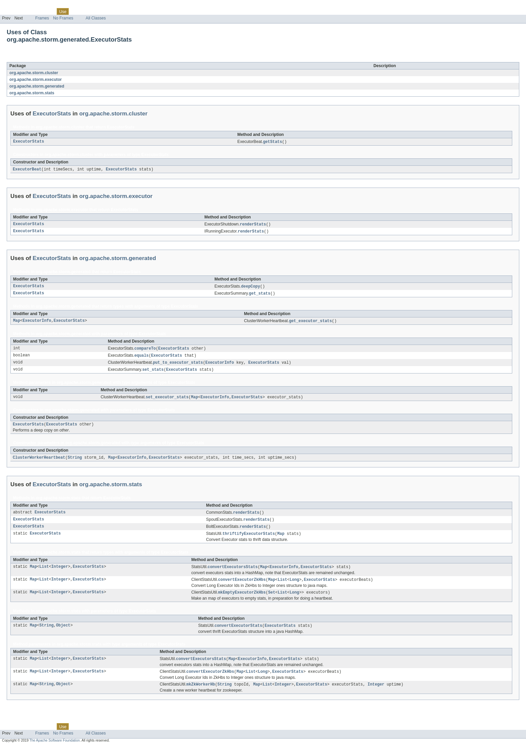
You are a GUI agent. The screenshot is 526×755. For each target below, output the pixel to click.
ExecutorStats (59, 58)
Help (128, 11)
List (44, 573)
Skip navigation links (18, 5)
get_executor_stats (310, 323)
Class (48, 11)
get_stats (259, 295)
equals (142, 358)
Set (271, 599)
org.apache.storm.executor (35, 79)
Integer (59, 573)
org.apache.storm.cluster (33, 72)
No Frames (63, 18)
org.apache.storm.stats (31, 93)
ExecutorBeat (27, 169)
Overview (10, 11)
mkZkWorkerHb (201, 693)
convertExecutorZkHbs (242, 586)
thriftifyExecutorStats (248, 540)
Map (16, 323)
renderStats (253, 225)
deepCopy (250, 288)
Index (115, 11)
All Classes (96, 18)
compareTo (145, 351)
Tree (76, 11)
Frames (42, 18)
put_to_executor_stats (178, 365)
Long (294, 586)
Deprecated (95, 11)
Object (63, 633)
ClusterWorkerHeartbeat (39, 462)
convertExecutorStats (238, 633)
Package (31, 11)
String (74, 462)
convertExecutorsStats (233, 573)
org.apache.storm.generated (36, 86)
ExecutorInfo (36, 323)
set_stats (153, 373)
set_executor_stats (167, 401)
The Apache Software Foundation (55, 749)
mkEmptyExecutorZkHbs (242, 599)
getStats (272, 142)
